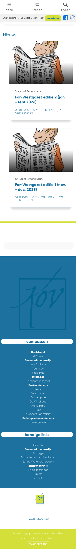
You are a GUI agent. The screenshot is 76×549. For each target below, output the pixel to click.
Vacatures (53, 18)
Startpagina (10, 17)
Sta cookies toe (38, 544)
